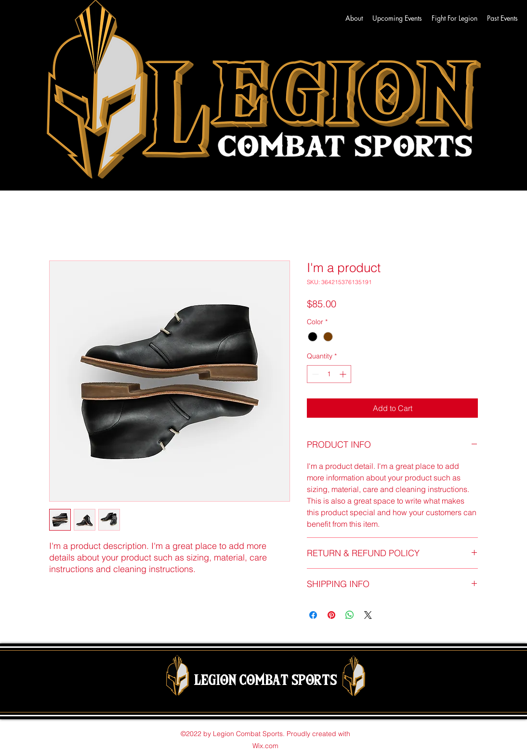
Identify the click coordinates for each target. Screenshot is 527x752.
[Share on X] (368, 615)
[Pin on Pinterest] (331, 615)
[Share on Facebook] (313, 615)
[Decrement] (314, 374)
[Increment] (344, 374)
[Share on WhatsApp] (350, 615)
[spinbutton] (329, 374)
